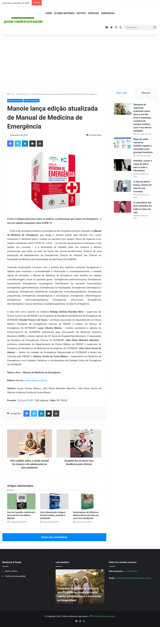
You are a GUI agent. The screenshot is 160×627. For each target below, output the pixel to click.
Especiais (93, 13)
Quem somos (11, 571)
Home (49, 13)
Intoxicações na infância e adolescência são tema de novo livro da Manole (86, 515)
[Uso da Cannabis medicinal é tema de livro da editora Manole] (21, 501)
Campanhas (108, 13)
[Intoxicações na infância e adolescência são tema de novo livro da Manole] (87, 501)
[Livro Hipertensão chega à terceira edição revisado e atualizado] (54, 501)
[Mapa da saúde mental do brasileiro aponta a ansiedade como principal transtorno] (122, 143)
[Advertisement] (80, 61)
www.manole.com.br (36, 380)
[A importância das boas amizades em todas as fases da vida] (122, 207)
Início (11, 94)
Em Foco (81, 13)
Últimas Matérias (64, 13)
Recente (146, 92)
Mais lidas (121, 92)
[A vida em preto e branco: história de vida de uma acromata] (122, 186)
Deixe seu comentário (54, 537)
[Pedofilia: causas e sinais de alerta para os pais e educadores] (122, 165)
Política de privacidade (15, 576)
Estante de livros (23, 94)
